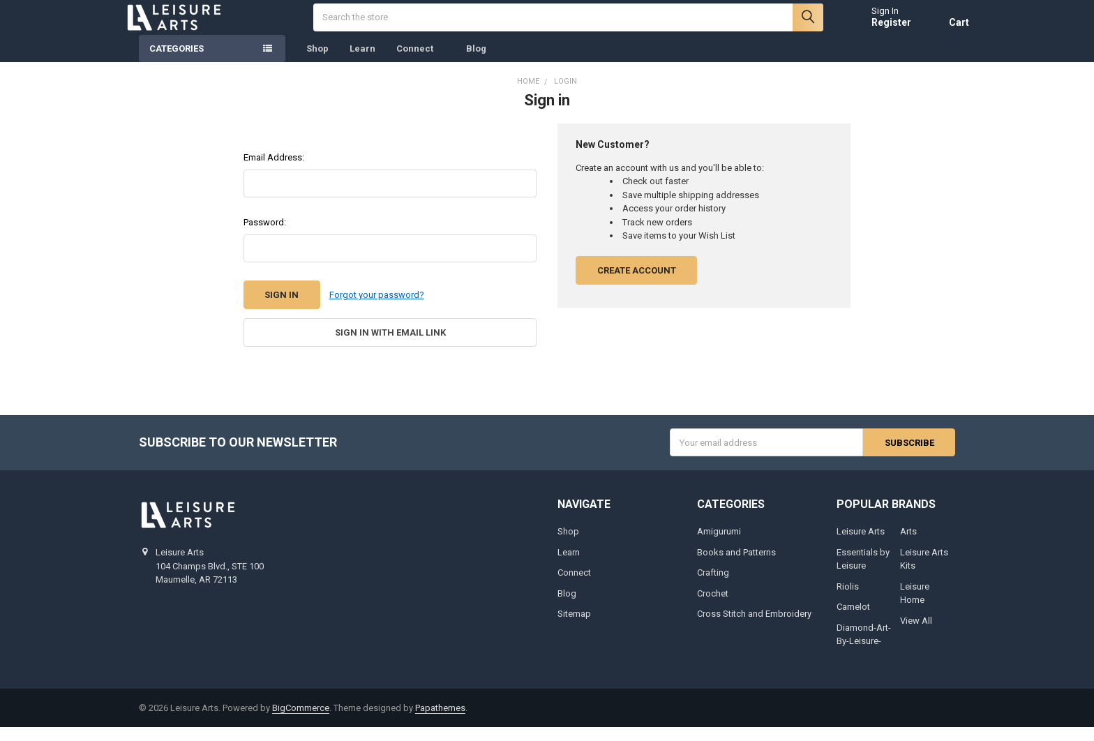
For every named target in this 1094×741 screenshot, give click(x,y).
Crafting (713, 586)
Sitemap (574, 627)
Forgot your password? (376, 309)
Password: (264, 236)
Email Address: (273, 171)
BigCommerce (300, 722)
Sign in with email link (390, 346)
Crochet (712, 607)
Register (877, 29)
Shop (317, 62)
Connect (420, 62)
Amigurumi (719, 545)
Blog (476, 62)
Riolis (848, 600)
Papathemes (440, 722)
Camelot (853, 620)
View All (916, 634)
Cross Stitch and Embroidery (754, 627)
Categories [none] (176, 62)
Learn (362, 62)
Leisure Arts (861, 545)
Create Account (636, 284)
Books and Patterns (736, 566)
